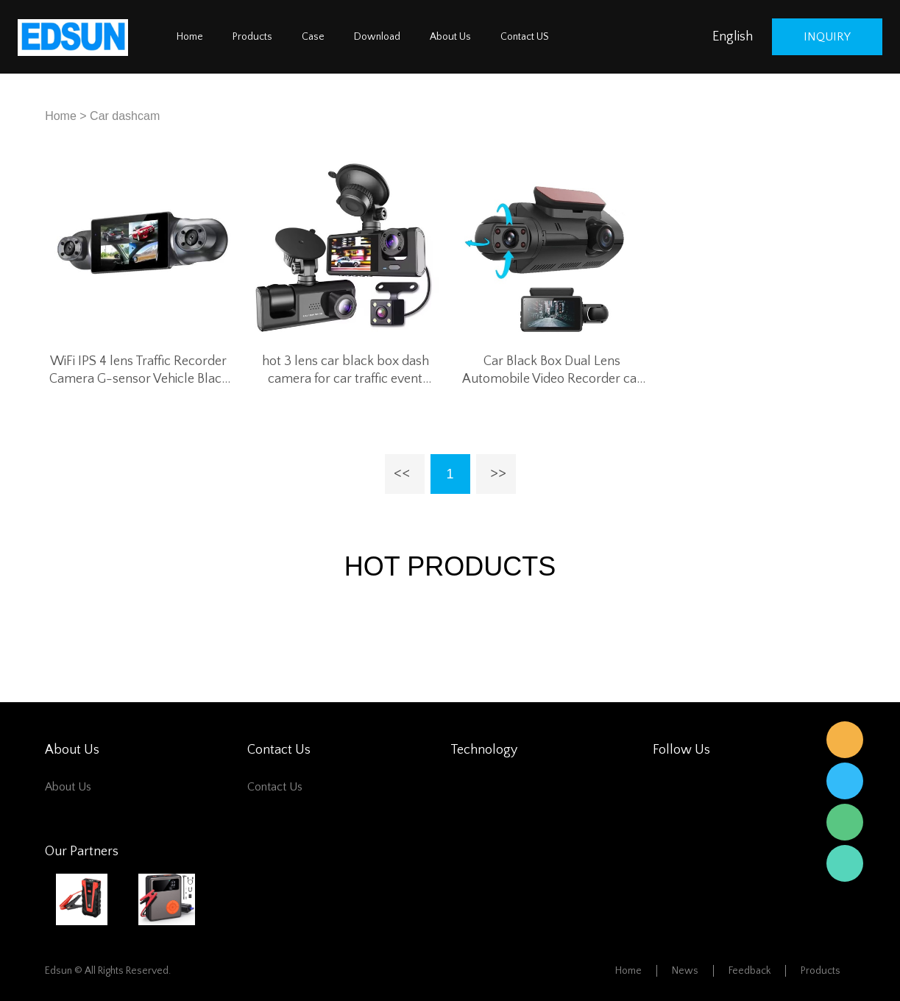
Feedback (749, 971)
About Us (450, 37)
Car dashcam (125, 116)
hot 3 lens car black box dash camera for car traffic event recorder (345, 371)
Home (190, 37)
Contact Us (274, 786)
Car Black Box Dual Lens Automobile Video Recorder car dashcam (552, 371)
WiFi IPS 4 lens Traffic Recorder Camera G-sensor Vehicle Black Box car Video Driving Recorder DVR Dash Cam (138, 371)
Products (252, 37)
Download (377, 37)
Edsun (844, 739)
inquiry (827, 36)
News (685, 971)
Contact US (524, 37)
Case (313, 37)
